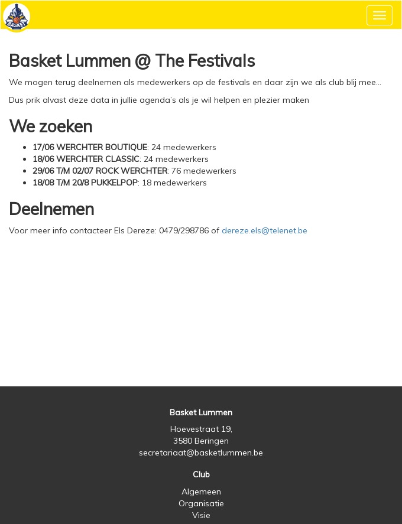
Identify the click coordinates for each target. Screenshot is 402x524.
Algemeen (201, 491)
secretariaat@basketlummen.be (201, 452)
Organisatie (201, 503)
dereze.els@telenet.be (264, 230)
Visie (201, 515)
